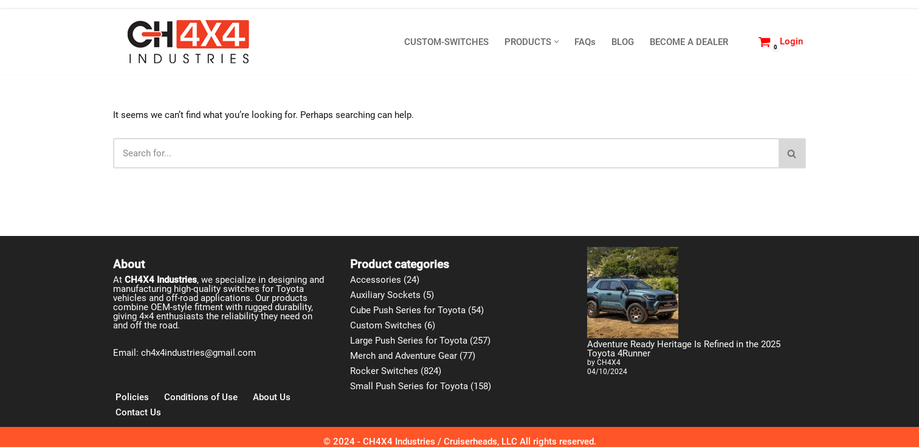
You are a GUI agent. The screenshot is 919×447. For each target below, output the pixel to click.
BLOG (622, 41)
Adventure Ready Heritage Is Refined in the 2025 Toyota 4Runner (683, 349)
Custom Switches (386, 325)
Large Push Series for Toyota (408, 340)
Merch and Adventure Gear (403, 355)
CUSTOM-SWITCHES (446, 41)
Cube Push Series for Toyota (408, 310)
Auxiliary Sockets (385, 294)
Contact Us (138, 412)
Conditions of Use (201, 397)
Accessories (375, 279)
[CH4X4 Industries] (189, 41)
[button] (556, 42)
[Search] (741, 41)
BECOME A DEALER (689, 41)
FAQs (585, 41)
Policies (132, 397)
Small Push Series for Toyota (409, 386)
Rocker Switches (384, 371)
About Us (272, 397)
